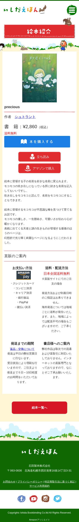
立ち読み (39, 157)
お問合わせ (9, 481)
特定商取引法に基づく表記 (60, 481)
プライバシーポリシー (30, 481)
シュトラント (25, 117)
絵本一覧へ (39, 407)
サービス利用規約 (39, 485)
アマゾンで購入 (40, 168)
